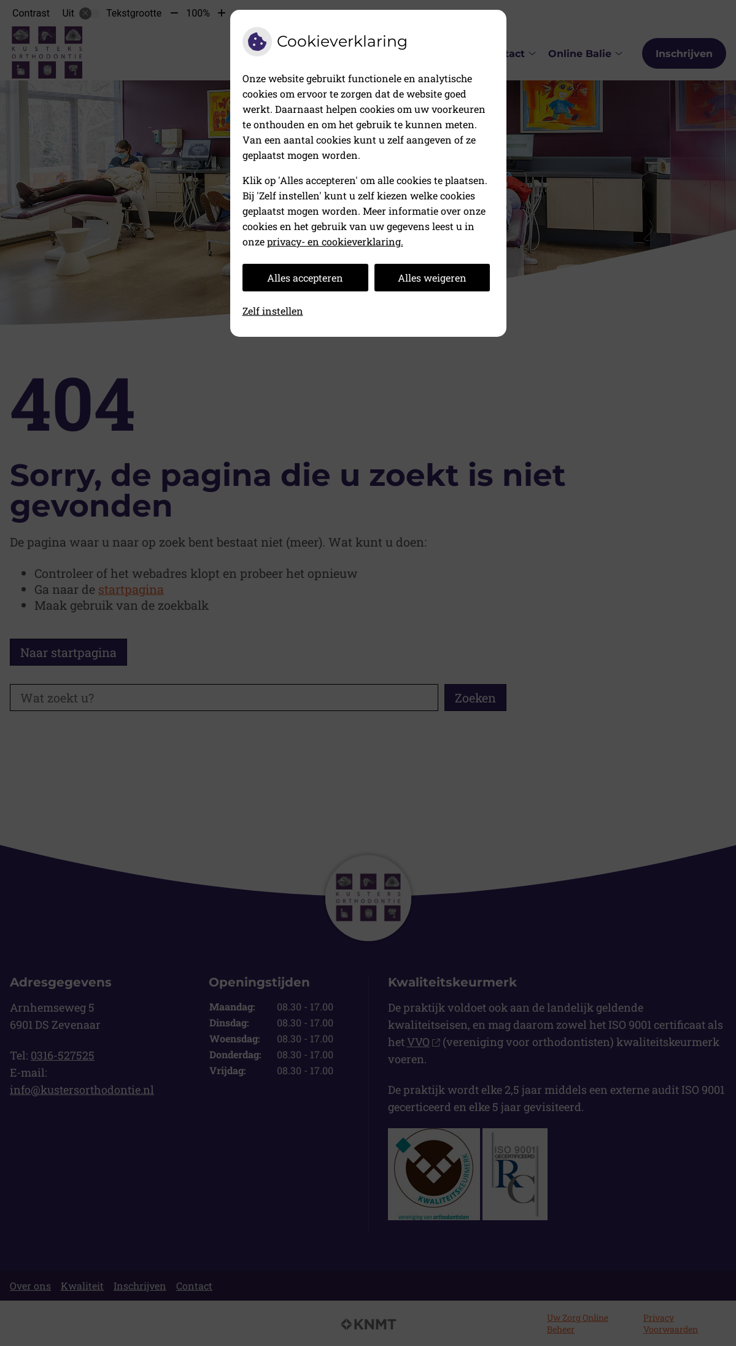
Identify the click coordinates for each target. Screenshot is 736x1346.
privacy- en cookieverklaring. (335, 241)
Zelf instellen (272, 310)
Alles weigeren (432, 277)
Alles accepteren (305, 277)
